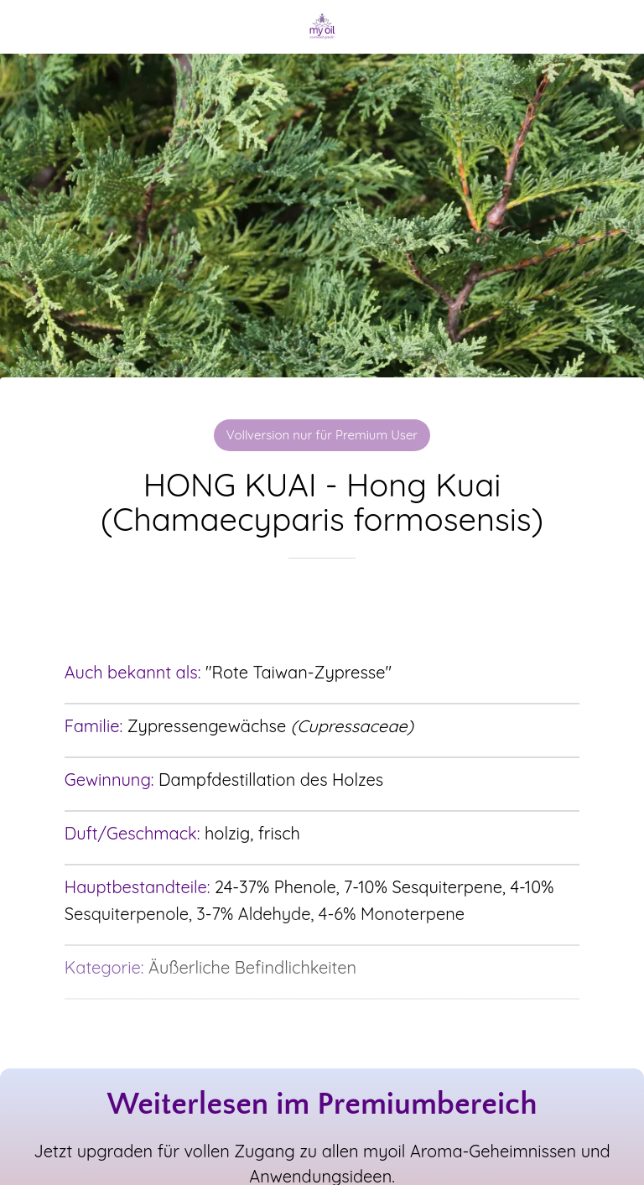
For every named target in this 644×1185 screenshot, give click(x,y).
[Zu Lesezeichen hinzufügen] (322, 609)
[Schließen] (27, 27)
